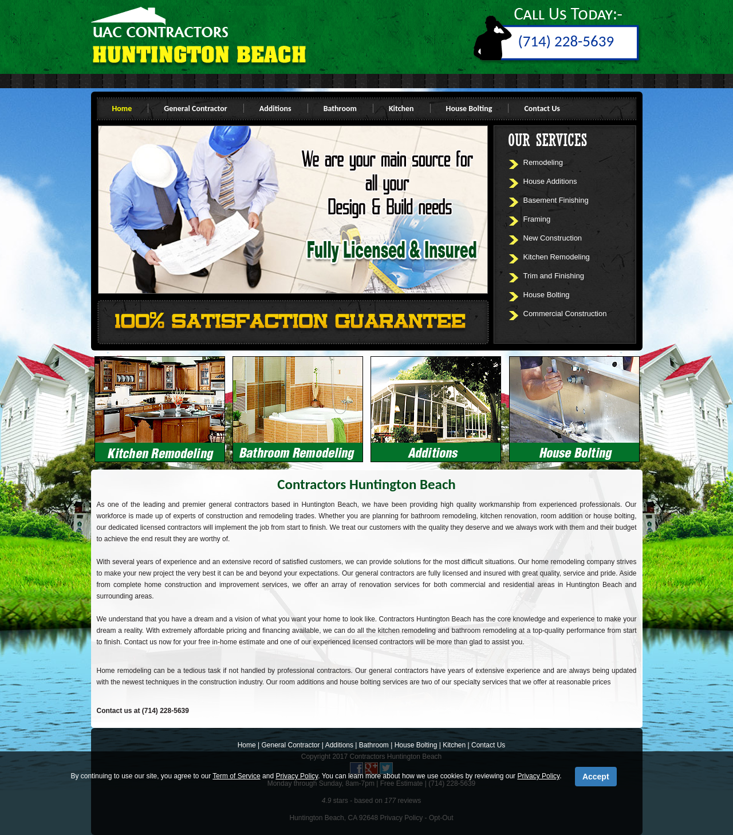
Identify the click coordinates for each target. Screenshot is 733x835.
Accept (595, 776)
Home (122, 108)
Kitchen (401, 108)
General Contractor (195, 108)
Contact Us (542, 108)
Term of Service (236, 776)
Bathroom (340, 108)
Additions (275, 108)
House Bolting (469, 108)
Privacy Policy (296, 776)
